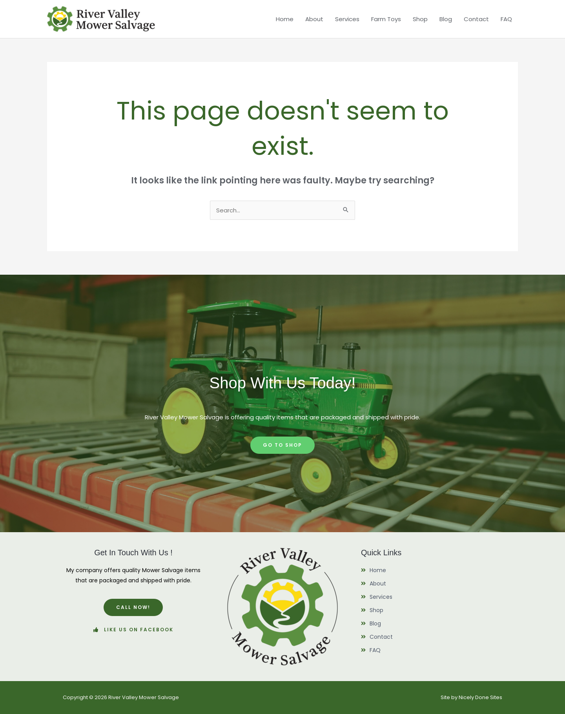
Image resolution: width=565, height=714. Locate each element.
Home (284, 19)
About (314, 19)
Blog (445, 19)
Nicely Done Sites (480, 697)
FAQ (506, 19)
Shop (420, 19)
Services (347, 19)
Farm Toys (386, 19)
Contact (476, 19)
